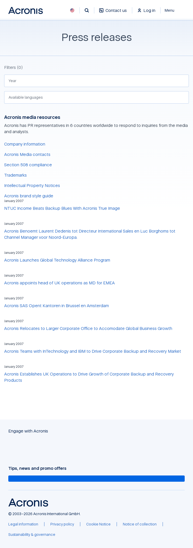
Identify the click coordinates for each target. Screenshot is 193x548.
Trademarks (15, 175)
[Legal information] (23, 524)
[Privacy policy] (62, 524)
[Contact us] (113, 13)
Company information (24, 144)
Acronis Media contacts (27, 154)
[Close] (173, 10)
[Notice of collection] (140, 524)
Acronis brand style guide (28, 196)
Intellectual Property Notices (32, 185)
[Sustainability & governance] (31, 534)
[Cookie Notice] (98, 524)
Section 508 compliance (28, 165)
